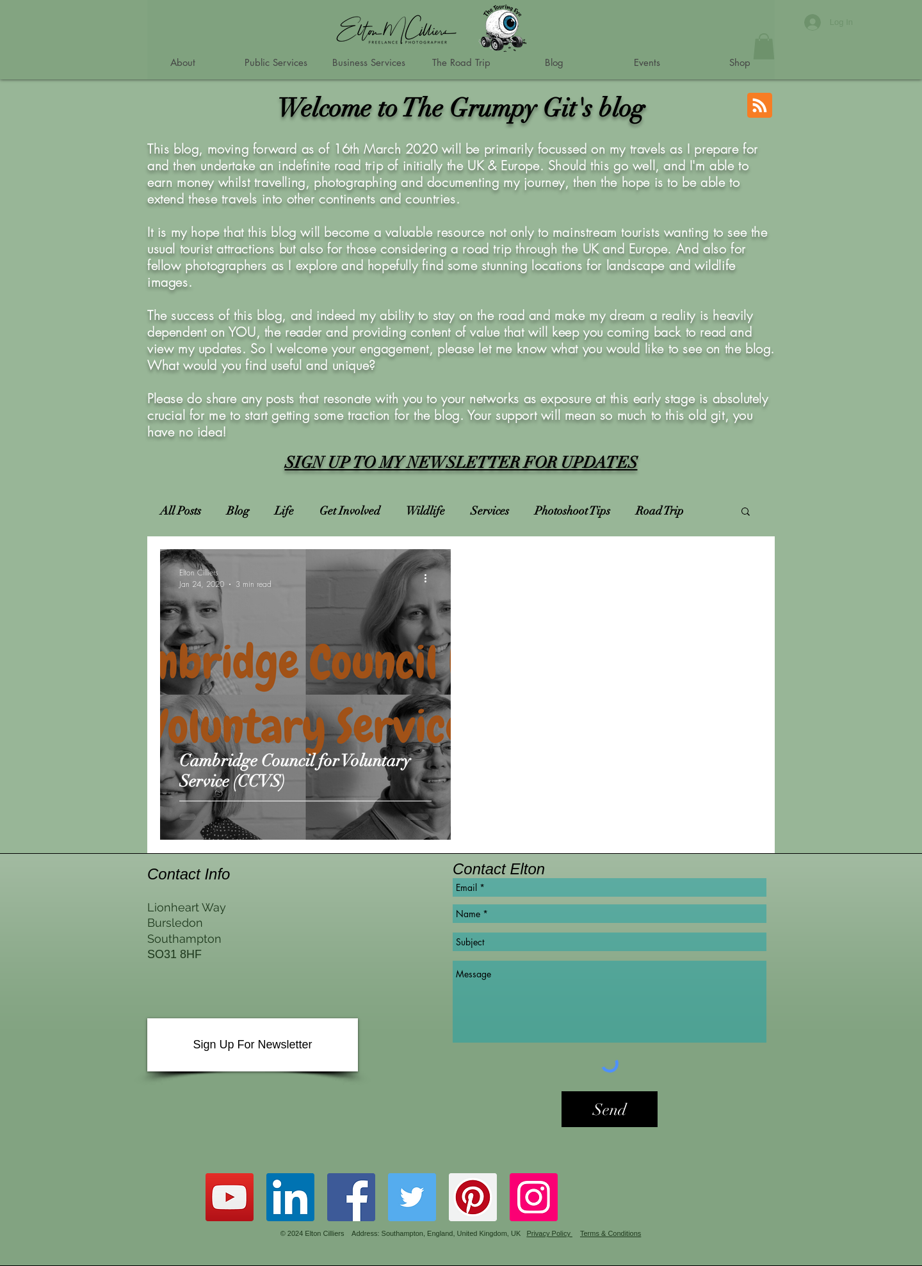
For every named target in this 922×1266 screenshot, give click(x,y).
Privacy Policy (549, 1233)
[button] (764, 46)
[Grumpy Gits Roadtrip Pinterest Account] (473, 1197)
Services (490, 511)
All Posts (180, 511)
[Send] (610, 1109)
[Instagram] (534, 1197)
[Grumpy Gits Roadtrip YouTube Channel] (230, 1197)
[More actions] (429, 578)
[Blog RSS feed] (759, 106)
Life (284, 511)
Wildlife (425, 511)
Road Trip (660, 511)
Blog (238, 511)
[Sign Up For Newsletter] (252, 1044)
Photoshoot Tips (572, 511)
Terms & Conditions (610, 1233)
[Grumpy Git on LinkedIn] (290, 1197)
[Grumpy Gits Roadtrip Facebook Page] (351, 1197)
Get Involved (349, 511)
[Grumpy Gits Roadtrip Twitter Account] (412, 1197)
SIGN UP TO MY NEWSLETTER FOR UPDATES (461, 462)
